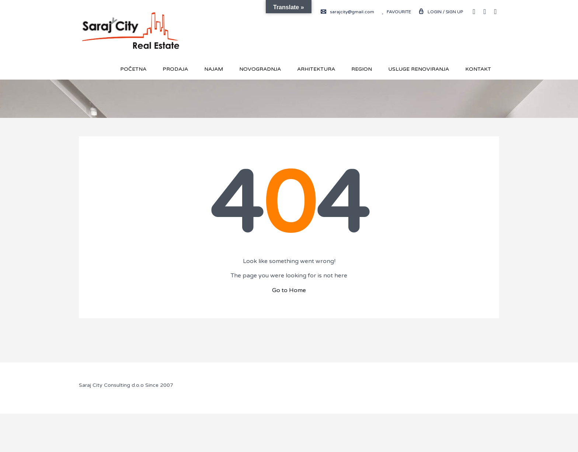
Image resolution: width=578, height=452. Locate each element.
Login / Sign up (440, 11)
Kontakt (478, 69)
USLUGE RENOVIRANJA (418, 69)
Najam (213, 69)
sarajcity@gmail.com (347, 11)
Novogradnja (260, 69)
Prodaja (175, 69)
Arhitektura (316, 69)
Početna (133, 69)
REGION (361, 69)
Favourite (396, 11)
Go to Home (289, 290)
